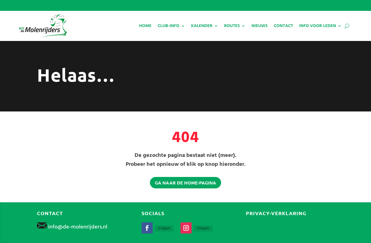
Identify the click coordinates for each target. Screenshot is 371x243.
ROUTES (232, 26)
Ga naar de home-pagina (185, 183)
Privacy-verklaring (276, 213)
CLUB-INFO (168, 26)
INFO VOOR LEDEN (317, 26)
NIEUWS (259, 26)
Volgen (164, 228)
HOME (145, 26)
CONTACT (283, 26)
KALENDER (201, 26)
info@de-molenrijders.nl (77, 227)
